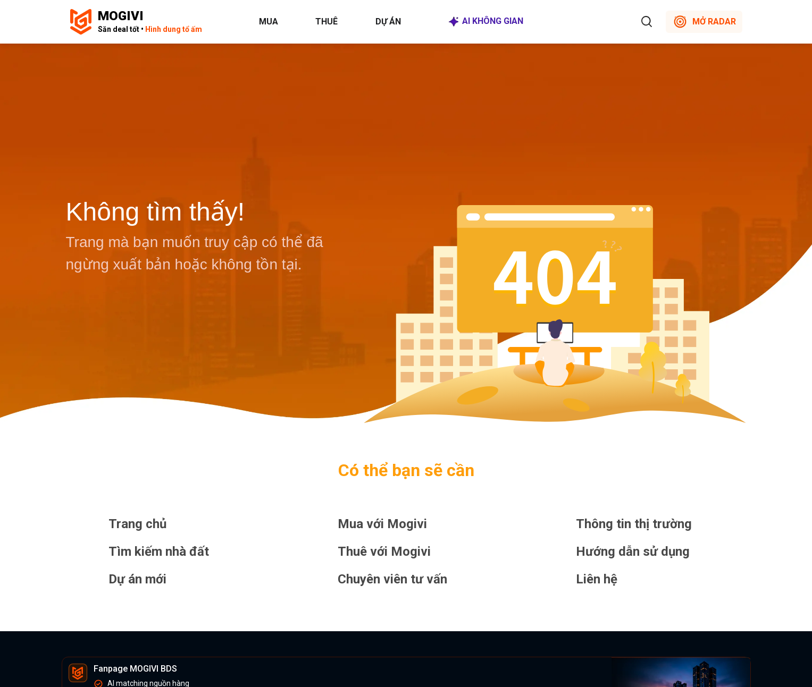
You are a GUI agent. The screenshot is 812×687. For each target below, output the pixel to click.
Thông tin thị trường (634, 523)
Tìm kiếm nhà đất (158, 551)
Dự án (388, 21)
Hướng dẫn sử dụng (633, 551)
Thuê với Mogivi (384, 551)
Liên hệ (596, 579)
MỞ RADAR (704, 22)
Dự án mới (137, 579)
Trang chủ (137, 523)
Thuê (326, 21)
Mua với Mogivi (382, 523)
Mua (268, 21)
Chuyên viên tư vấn (392, 579)
